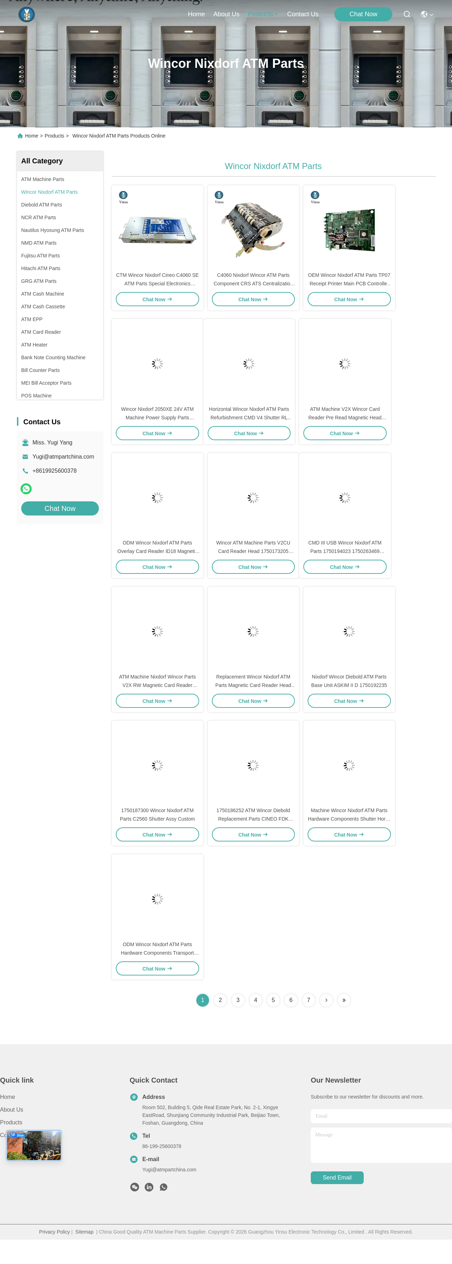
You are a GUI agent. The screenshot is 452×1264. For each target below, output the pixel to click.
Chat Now (363, 14)
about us (226, 14)
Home (196, 14)
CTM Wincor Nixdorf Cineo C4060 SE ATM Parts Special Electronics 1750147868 (157, 287)
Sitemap (84, 1256)
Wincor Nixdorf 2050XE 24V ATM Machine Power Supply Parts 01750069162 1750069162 (157, 425)
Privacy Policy (54, 1256)
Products (54, 136)
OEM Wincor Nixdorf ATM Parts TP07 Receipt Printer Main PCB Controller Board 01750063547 (349, 287)
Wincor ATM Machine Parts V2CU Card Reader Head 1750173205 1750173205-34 (253, 563)
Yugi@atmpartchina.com (63, 457)
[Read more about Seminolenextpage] (326, 1024)
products (263, 14)
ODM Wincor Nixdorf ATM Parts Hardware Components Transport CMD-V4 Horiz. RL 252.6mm (157, 977)
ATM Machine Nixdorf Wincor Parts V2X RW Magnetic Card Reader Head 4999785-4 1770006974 (157, 701)
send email (337, 1202)
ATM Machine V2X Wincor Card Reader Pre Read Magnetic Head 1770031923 (344, 425)
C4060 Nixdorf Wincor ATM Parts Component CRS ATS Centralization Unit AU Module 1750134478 (253, 287)
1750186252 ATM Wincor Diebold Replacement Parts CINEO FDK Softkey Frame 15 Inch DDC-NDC (253, 839)
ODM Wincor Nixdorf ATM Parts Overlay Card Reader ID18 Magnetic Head (157, 563)
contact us (303, 14)
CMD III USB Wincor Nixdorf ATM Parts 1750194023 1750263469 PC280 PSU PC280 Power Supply (345, 563)
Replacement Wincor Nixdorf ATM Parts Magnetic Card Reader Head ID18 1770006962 (253, 701)
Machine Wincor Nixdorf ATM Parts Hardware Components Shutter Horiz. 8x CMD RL (349, 839)
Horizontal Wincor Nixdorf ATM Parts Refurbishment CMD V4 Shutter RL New (249, 425)
